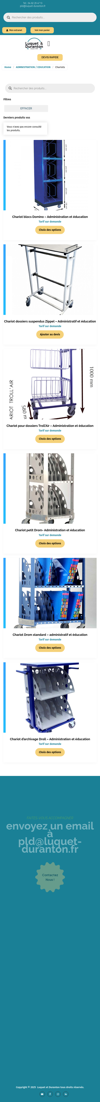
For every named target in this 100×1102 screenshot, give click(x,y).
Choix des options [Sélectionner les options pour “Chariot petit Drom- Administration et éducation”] (50, 543)
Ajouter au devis (50, 334)
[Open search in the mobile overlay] (50, 17)
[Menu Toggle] (49, 43)
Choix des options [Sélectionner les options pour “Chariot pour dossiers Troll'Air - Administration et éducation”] (50, 438)
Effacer (26, 108)
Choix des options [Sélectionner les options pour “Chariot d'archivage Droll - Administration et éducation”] (50, 752)
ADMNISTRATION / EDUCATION (33, 67)
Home (7, 67)
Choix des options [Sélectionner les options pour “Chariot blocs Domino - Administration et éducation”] (50, 229)
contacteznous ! (50, 887)
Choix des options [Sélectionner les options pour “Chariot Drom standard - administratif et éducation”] (50, 647)
